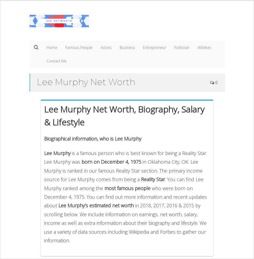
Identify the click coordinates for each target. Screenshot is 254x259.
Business (127, 47)
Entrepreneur (154, 47)
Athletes (204, 47)
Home (52, 47)
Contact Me (57, 61)
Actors (106, 47)
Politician (181, 47)
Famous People (79, 47)
